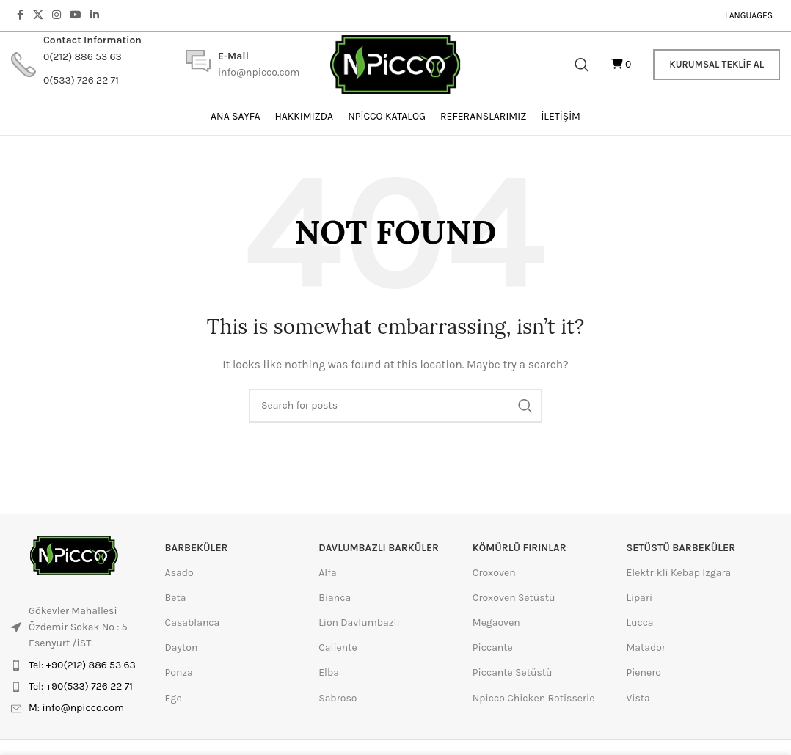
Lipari (639, 597)
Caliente (337, 647)
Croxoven (494, 572)
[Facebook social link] (20, 15)
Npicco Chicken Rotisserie (534, 698)
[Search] (582, 64)
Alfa (327, 572)
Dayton (181, 647)
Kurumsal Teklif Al (716, 64)
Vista (637, 698)
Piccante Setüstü (513, 672)
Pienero (643, 672)
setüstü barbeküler (680, 547)
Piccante (493, 647)
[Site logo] (396, 63)
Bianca (334, 597)
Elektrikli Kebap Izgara (678, 572)
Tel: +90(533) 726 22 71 (81, 686)
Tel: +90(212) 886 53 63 (82, 665)
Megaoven (496, 622)
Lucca (639, 622)
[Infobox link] (76, 64)
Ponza (179, 672)
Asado (179, 572)
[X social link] (38, 15)
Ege (173, 698)
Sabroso (337, 698)
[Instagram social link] (56, 15)
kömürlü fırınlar (519, 547)
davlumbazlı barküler (378, 547)
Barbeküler (196, 547)
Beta (175, 597)
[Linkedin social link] (94, 15)
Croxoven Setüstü (514, 597)
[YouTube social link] (75, 15)
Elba (328, 672)
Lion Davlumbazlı (358, 622)
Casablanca (192, 622)
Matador (646, 647)
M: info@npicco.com (76, 707)
